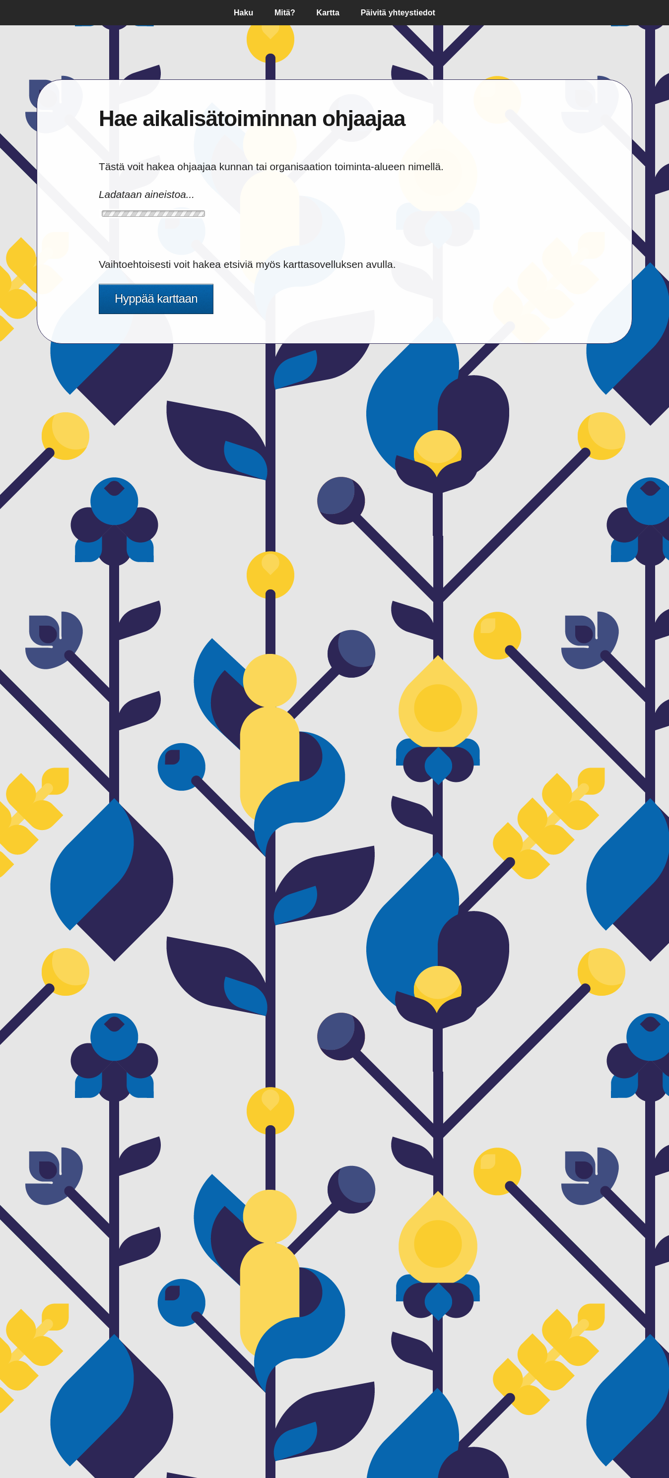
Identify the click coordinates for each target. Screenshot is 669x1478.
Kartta (328, 12)
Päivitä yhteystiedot (398, 12)
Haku (243, 12)
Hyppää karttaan (156, 298)
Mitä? (284, 12)
